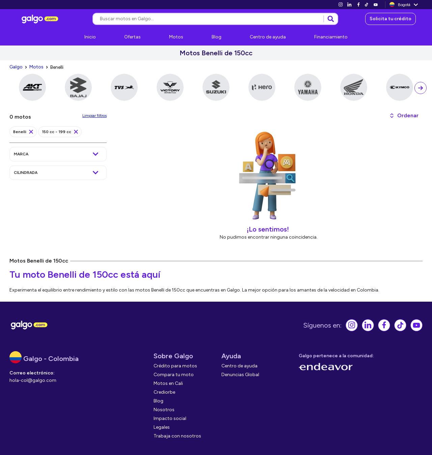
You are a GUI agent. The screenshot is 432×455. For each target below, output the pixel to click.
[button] (404, 116)
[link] (340, 4)
